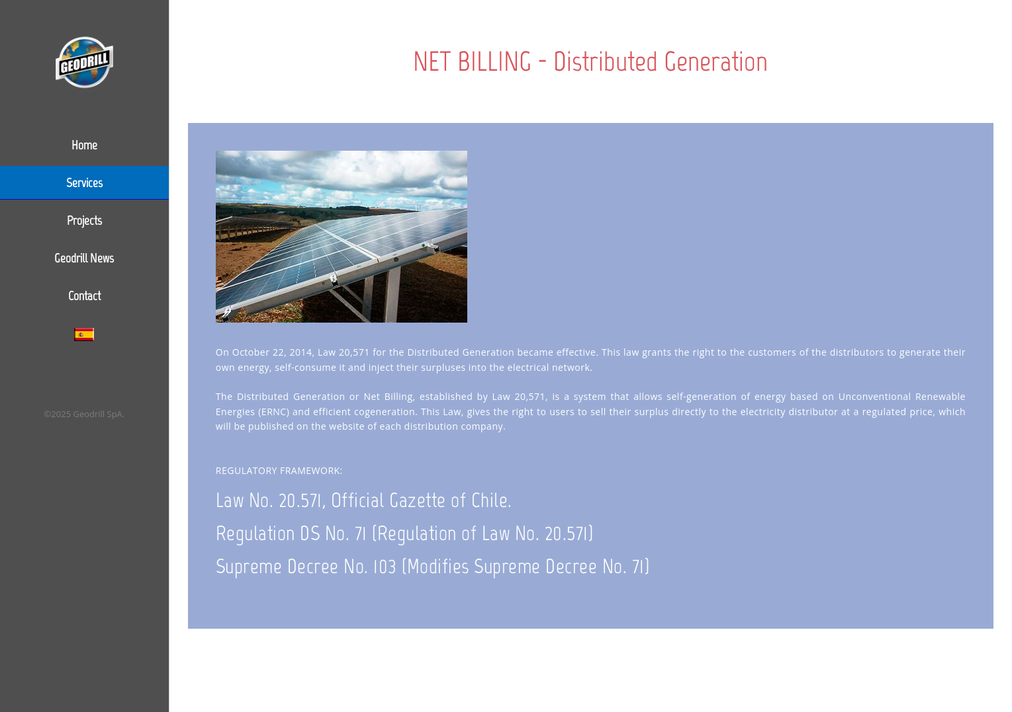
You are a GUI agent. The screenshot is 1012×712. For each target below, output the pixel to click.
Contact (84, 295)
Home (84, 145)
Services (84, 182)
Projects (84, 220)
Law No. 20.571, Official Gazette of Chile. (364, 500)
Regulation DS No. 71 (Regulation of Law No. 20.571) (405, 533)
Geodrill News (84, 258)
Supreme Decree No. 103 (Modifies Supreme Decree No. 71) (433, 566)
